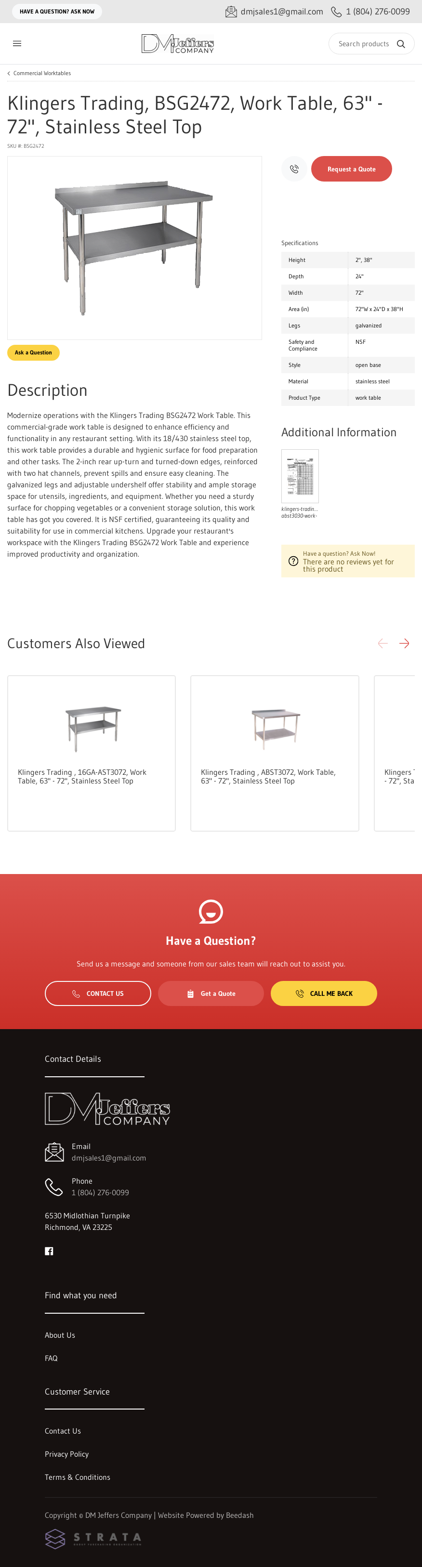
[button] (404, 643)
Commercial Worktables (42, 73)
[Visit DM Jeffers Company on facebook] (49, 1250)
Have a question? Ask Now (57, 11)
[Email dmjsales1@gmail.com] (274, 11)
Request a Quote (352, 169)
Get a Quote (211, 993)
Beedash (240, 1515)
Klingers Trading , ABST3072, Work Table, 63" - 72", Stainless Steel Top (268, 776)
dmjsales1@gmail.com (109, 1157)
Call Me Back (324, 993)
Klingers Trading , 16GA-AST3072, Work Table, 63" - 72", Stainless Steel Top (82, 776)
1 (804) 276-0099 (100, 1192)
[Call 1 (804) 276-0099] (370, 11)
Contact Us (98, 993)
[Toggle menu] (16, 43)
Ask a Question (33, 352)
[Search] (372, 43)
